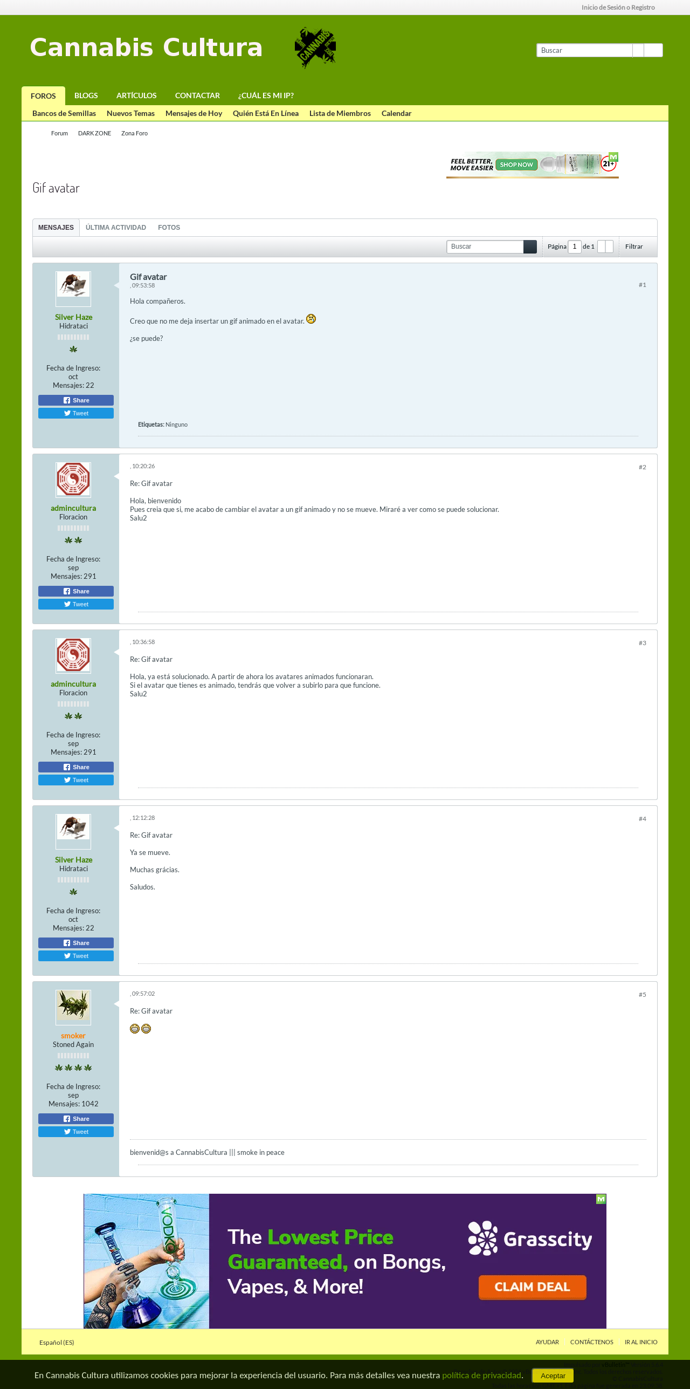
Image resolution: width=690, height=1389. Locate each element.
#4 (642, 819)
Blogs (86, 95)
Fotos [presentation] (169, 227)
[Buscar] (590, 50)
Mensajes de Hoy (193, 113)
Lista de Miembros (340, 113)
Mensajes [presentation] (56, 227)
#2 (642, 467)
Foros (43, 95)
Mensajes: (68, 385)
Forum (59, 132)
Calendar (397, 113)
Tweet (76, 413)
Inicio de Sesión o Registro (622, 7)
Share (76, 400)
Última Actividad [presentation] (116, 227)
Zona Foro (134, 132)
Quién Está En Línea (266, 113)
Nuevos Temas (131, 113)
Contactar (197, 95)
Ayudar (547, 1341)
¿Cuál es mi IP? (266, 95)
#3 (642, 643)
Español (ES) (60, 1342)
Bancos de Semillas (64, 113)
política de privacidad (481, 1375)
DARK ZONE (94, 132)
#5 (642, 994)
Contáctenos (591, 1341)
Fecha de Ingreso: (73, 368)
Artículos (136, 95)
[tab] (56, 227)
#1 (642, 284)
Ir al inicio (641, 1341)
